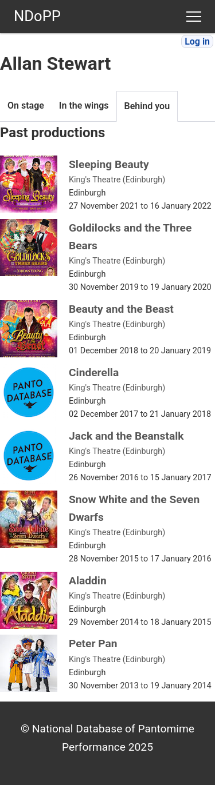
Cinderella (94, 372)
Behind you (147, 106)
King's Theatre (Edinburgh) (117, 180)
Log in (197, 41)
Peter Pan (93, 643)
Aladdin (88, 580)
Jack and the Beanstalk (126, 436)
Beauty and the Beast (121, 309)
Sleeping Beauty (109, 164)
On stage (25, 105)
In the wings (84, 105)
